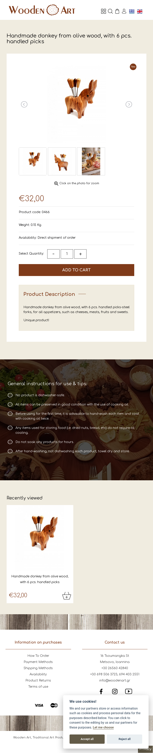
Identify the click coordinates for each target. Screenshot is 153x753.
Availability (38, 674)
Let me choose (103, 727)
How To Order (38, 655)
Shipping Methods (38, 668)
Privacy (145, 749)
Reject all (124, 739)
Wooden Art (42, 9)
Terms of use (38, 686)
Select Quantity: (31, 253)
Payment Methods (38, 662)
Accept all (87, 739)
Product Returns (38, 680)
